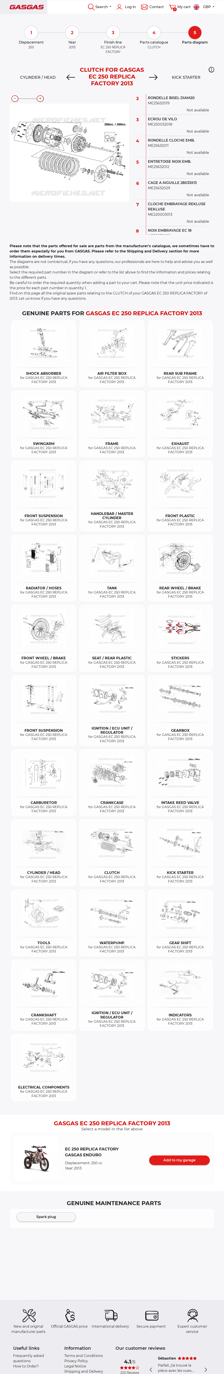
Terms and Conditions (83, 1356)
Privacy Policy (76, 1361)
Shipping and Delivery (83, 1371)
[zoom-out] (14, 98)
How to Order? (26, 1366)
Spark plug (46, 1217)
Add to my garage (179, 1160)
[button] (211, 69)
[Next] (153, 77)
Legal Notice (75, 1366)
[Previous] (71, 77)
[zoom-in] (40, 98)
